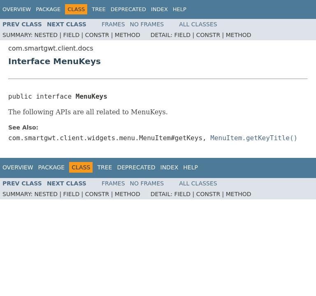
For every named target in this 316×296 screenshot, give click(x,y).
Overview (16, 9)
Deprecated (128, 9)
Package (48, 9)
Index (159, 9)
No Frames (147, 24)
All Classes (198, 24)
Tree (98, 9)
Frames (113, 24)
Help (179, 9)
